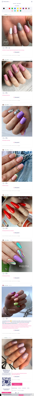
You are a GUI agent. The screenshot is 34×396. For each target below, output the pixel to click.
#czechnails (7, 324)
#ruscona (10, 324)
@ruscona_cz (8, 322)
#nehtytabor (26, 324)
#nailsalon (21, 326)
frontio (23, 390)
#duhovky (22, 324)
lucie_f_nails (6, 285)
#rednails (12, 230)
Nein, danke (6, 392)
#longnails (8, 50)
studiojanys (6, 14)
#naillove (24, 326)
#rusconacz (14, 324)
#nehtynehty (10, 328)
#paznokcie (17, 50)
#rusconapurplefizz (13, 374)
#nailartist (29, 325)
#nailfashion (4, 50)
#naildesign (23, 325)
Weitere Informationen (27, 395)
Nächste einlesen (17, 384)
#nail (20, 325)
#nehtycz (13, 328)
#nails (20, 50)
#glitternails (18, 374)
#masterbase (25, 373)
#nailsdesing (8, 95)
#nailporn (26, 325)
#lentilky (20, 323)
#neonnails (27, 323)
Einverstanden (21, 395)
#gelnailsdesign (12, 50)
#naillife (3, 185)
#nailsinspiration (16, 325)
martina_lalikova (6, 59)
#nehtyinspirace (4, 328)
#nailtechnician (8, 230)
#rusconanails (18, 324)
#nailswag (22, 50)
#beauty (9, 326)
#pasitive (3, 324)
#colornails (23, 323)
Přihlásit (19, 55)
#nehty (27, 326)
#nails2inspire (17, 326)
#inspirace (16, 328)
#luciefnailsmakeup (5, 325)
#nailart (12, 325)
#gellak (7, 326)
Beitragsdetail (16, 52)
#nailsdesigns (4, 140)
